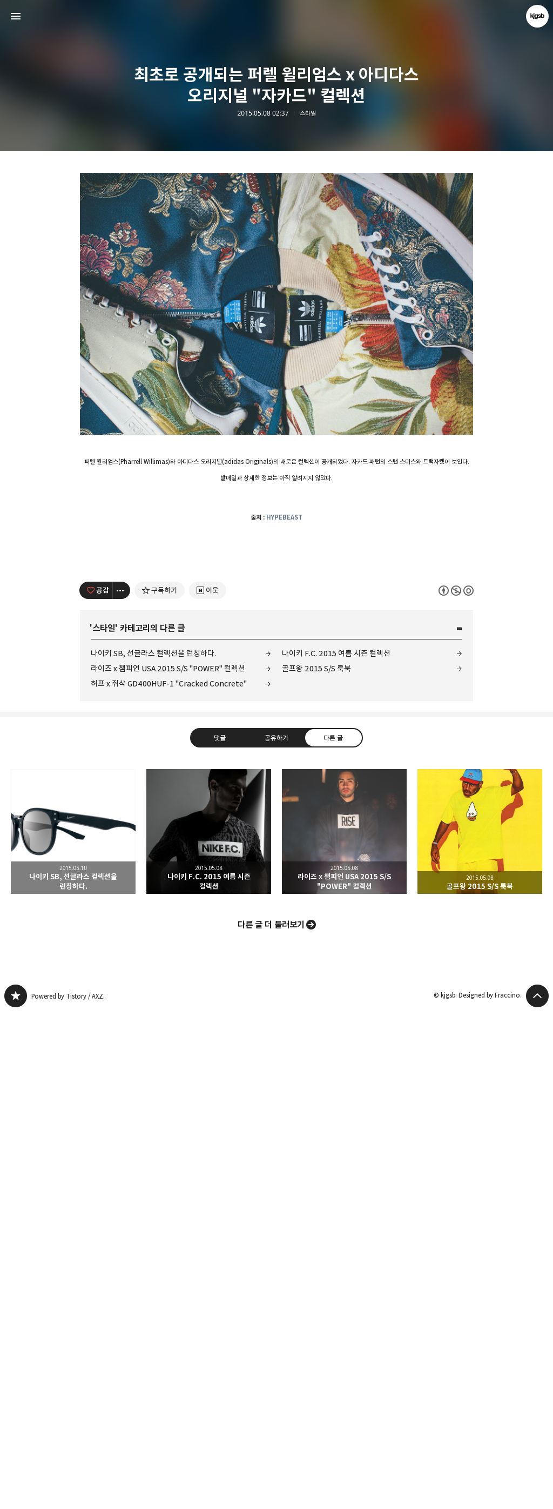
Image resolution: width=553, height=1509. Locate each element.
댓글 (220, 1234)
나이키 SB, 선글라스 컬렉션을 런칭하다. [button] (73, 1328)
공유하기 (276, 1234)
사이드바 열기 (16, 16)
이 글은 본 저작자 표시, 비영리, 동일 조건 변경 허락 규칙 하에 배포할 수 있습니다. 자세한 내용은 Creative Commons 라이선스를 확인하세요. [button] (456, 1087)
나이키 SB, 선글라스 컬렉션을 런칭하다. (153, 1150)
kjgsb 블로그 (16, 1493)
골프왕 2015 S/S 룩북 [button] (479, 1328)
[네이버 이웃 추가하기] (207, 1087)
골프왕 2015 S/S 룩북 (316, 1165)
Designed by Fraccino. (490, 1492)
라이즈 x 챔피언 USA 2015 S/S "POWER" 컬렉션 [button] (344, 1328)
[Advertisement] (276, 253)
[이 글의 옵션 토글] (121, 1087)
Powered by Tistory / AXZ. (68, 1493)
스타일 (308, 113)
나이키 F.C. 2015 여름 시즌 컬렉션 (336, 1150)
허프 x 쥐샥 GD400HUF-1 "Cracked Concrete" (169, 1180)
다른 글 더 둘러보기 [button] (271, 1421)
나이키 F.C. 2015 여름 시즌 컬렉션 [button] (208, 1328)
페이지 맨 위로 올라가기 (537, 1493)
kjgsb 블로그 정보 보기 (537, 16)
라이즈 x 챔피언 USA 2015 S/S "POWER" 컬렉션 (168, 1165)
